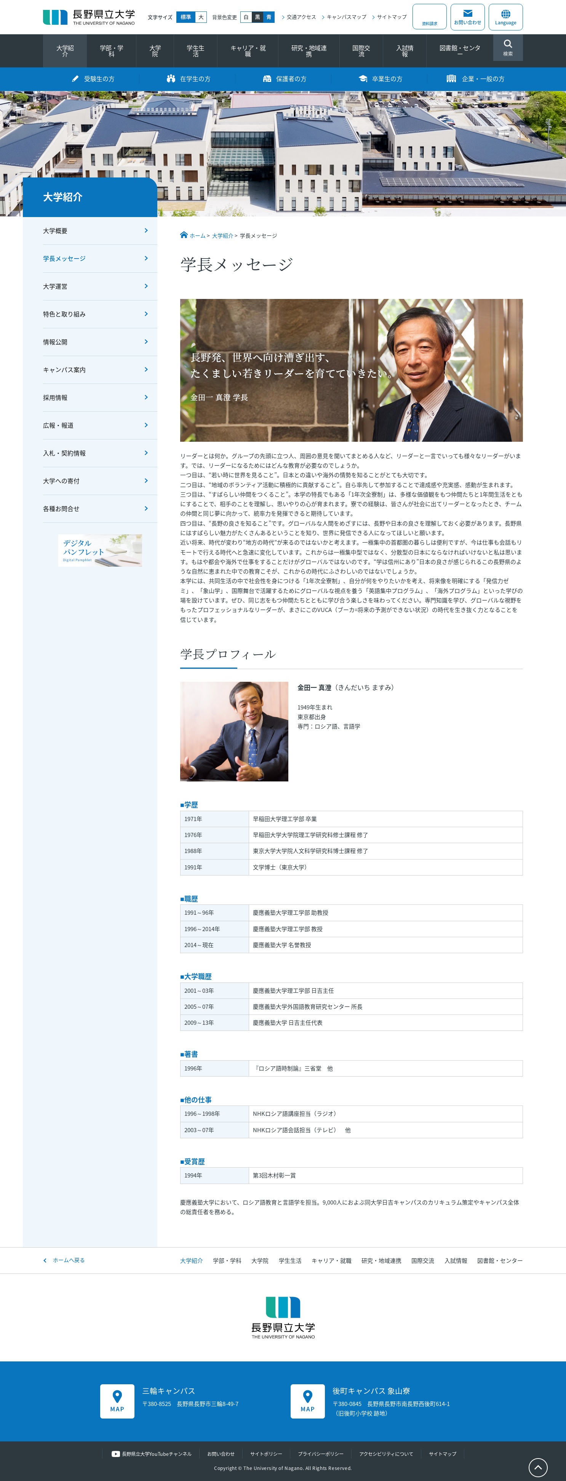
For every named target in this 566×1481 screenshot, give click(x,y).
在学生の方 (195, 78)
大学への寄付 (61, 480)
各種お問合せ (61, 508)
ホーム (198, 235)
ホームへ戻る (69, 1260)
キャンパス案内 (64, 369)
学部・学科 (111, 50)
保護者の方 (291, 78)
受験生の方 (99, 78)
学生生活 (195, 50)
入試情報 (405, 50)
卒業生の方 (387, 78)
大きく (201, 17)
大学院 (155, 50)
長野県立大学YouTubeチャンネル (149, 1453)
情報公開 (55, 341)
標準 (185, 17)
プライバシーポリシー (322, 1453)
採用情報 (55, 397)
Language (505, 18)
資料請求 (430, 22)
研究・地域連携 (308, 50)
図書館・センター (460, 50)
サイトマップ (392, 16)
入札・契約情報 (64, 453)
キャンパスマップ (346, 16)
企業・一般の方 (483, 78)
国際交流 (361, 50)
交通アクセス (301, 16)
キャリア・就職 (247, 50)
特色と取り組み (64, 314)
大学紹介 (65, 50)
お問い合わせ (467, 22)
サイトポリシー (264, 1453)
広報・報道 (58, 425)
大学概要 (55, 230)
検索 (508, 49)
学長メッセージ (64, 258)
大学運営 (55, 286)
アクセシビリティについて (391, 1453)
